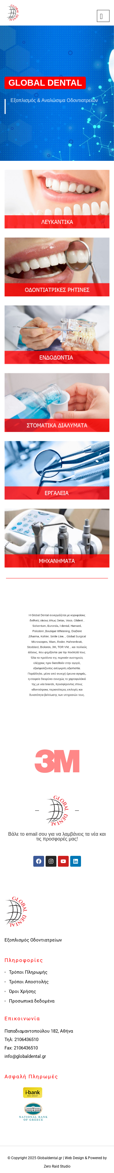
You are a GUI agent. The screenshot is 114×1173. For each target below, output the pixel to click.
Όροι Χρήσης (22, 991)
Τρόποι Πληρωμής (28, 972)
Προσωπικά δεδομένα (31, 1001)
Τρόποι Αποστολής (29, 982)
